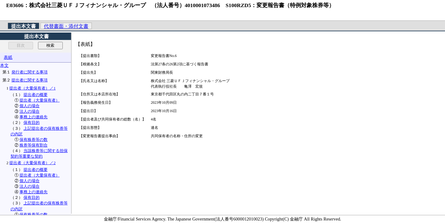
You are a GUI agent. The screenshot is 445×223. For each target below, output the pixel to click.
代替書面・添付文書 (66, 26)
